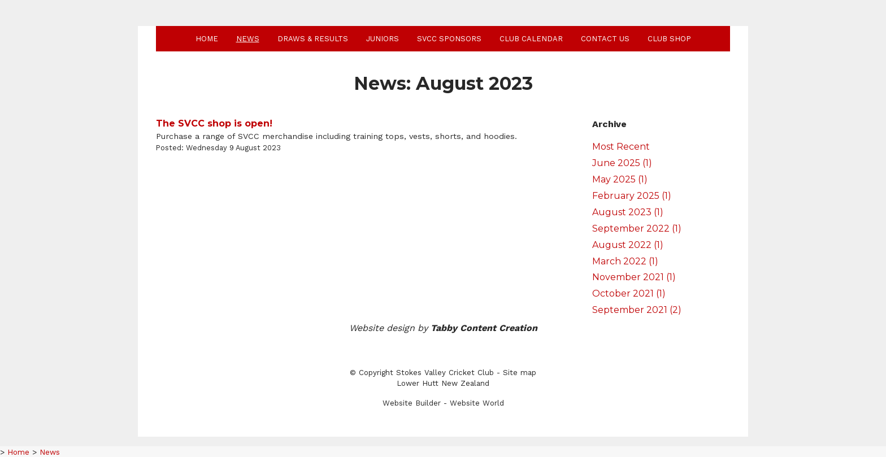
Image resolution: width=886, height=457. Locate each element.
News (247, 38)
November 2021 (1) (634, 277)
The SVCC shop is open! (214, 123)
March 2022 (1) (625, 261)
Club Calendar (531, 38)
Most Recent (621, 146)
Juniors (382, 38)
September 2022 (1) (636, 228)
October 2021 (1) (629, 293)
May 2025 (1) (620, 179)
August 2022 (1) (627, 245)
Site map (519, 372)
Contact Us (605, 38)
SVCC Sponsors (449, 38)
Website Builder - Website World (443, 403)
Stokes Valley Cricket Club (445, 372)
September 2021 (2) (636, 309)
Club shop (669, 38)
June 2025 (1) (622, 163)
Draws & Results (312, 38)
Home (207, 38)
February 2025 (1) (631, 195)
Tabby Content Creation (484, 328)
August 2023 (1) (627, 212)
